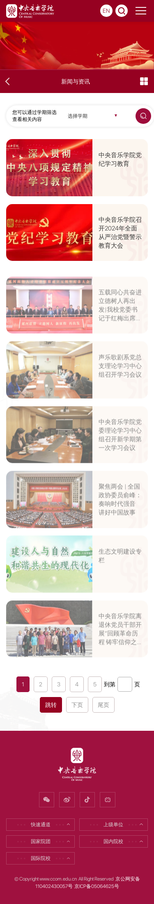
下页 (77, 705)
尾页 (103, 705)
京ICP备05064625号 (96, 886)
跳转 (51, 705)
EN (106, 10)
